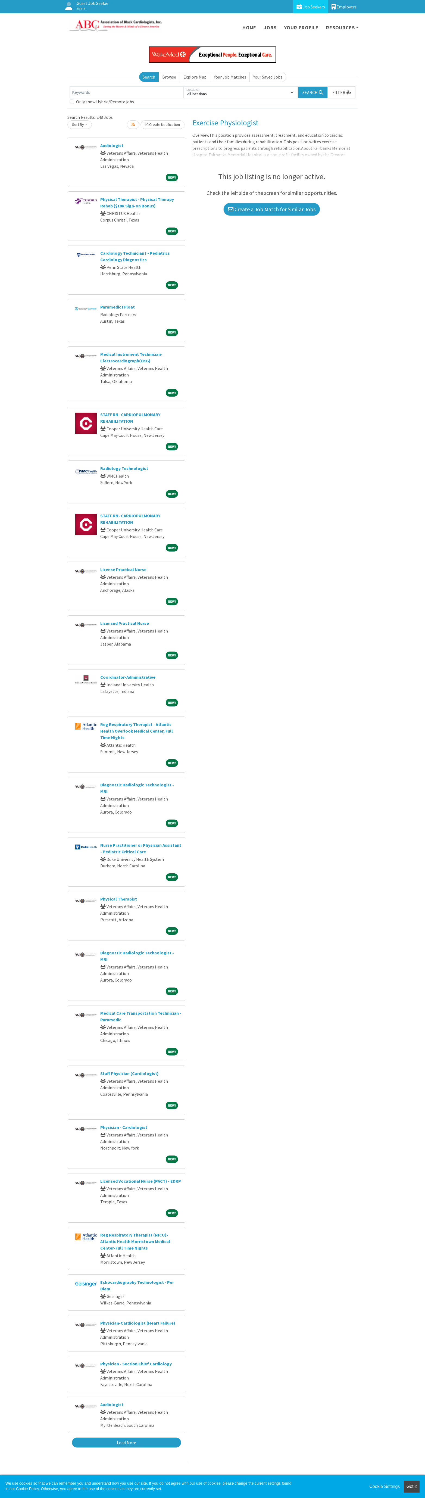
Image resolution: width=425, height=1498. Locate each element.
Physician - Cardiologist (123, 1127)
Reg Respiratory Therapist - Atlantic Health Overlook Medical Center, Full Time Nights (136, 731)
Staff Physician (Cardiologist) (129, 1073)
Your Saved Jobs (267, 77)
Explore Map (195, 77)
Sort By (78, 124)
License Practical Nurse (123, 569)
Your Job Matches (230, 77)
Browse (169, 77)
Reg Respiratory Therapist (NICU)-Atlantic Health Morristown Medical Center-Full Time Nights (135, 1241)
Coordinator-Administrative (127, 677)
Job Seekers (310, 6)
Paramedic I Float (117, 307)
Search (149, 77)
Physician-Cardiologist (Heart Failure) (137, 1323)
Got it (412, 1486)
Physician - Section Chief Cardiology (136, 1363)
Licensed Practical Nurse (124, 623)
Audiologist (111, 145)
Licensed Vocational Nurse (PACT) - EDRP (140, 1181)
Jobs (270, 27)
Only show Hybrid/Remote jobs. (105, 101)
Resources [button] (340, 27)
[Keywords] (127, 92)
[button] (341, 92)
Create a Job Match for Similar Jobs (271, 209)
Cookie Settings (384, 1486)
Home (249, 27)
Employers (344, 6)
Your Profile (301, 27)
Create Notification (162, 124)
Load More (126, 1442)
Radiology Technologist (124, 468)
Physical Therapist (118, 899)
